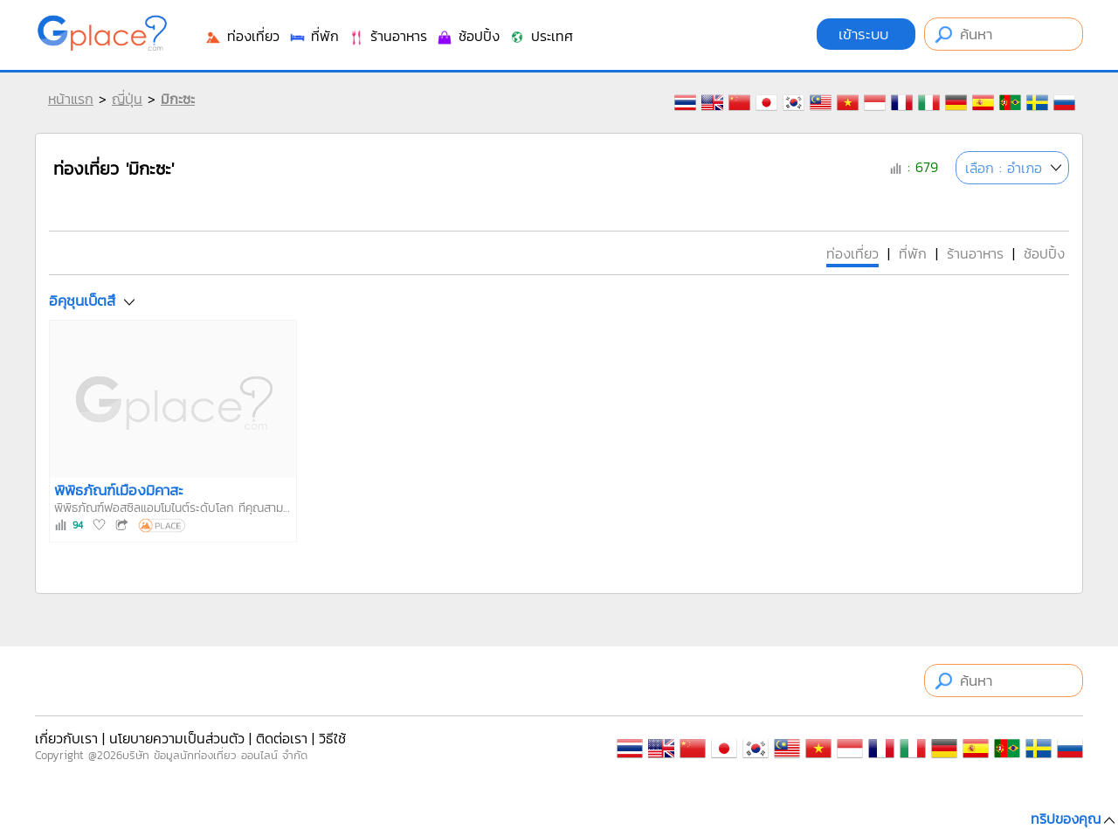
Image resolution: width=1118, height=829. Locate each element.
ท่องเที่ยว (242, 35)
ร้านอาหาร (387, 35)
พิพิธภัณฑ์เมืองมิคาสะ (118, 490)
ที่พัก (313, 35)
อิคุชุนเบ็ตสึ (82, 300)
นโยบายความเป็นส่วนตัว (177, 738)
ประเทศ (540, 35)
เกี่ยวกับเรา (66, 738)
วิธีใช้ (332, 738)
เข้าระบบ (866, 34)
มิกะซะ (178, 98)
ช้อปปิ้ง (468, 35)
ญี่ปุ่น (127, 98)
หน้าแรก (70, 98)
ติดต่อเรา (281, 738)
